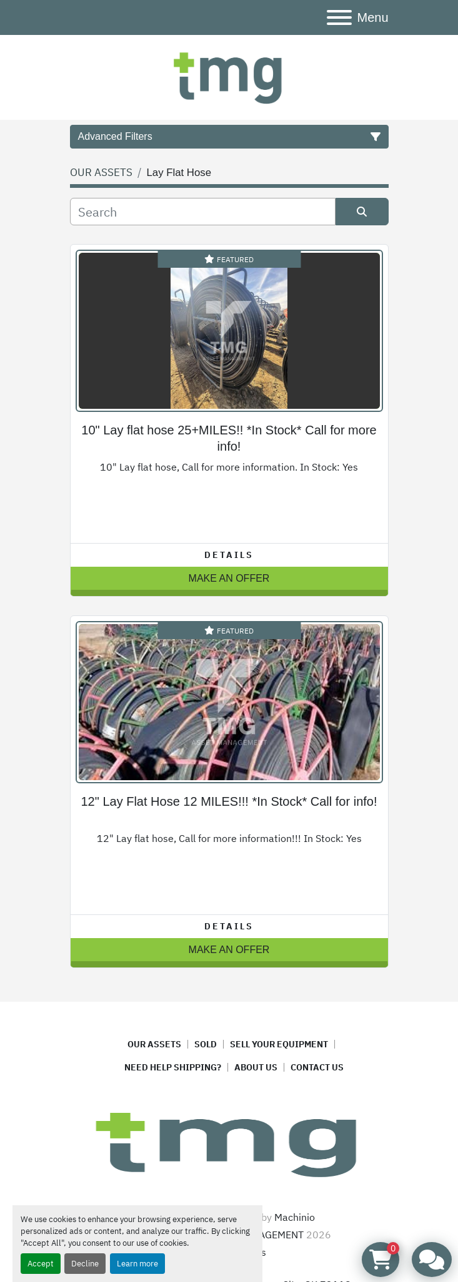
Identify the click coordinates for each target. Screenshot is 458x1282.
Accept (40, 1263)
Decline (85, 1263)
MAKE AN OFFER (229, 578)
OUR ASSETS (154, 1044)
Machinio (294, 1217)
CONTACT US (317, 1067)
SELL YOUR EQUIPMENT (279, 1044)
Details (229, 554)
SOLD (205, 1044)
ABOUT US (255, 1067)
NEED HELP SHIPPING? (172, 1067)
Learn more (137, 1263)
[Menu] (339, 17)
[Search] (203, 211)
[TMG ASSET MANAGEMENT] (229, 1143)
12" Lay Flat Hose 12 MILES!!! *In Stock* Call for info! (229, 801)
